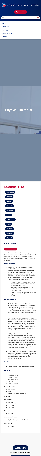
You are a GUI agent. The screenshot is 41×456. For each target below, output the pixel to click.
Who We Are (6, 26)
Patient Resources (20, 33)
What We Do (20, 23)
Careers (4, 37)
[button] (10, 192)
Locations (5, 30)
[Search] (38, 17)
